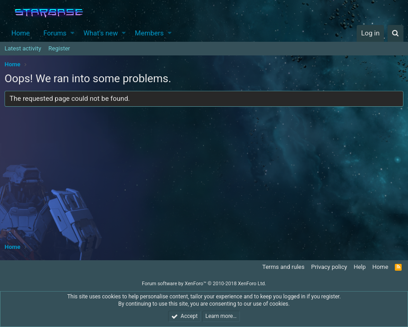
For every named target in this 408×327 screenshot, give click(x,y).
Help (359, 266)
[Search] (395, 33)
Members (149, 33)
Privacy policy (329, 266)
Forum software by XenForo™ (204, 284)
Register (59, 48)
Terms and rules (283, 266)
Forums (54, 33)
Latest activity (23, 48)
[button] (72, 33)
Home (20, 33)
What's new (101, 33)
